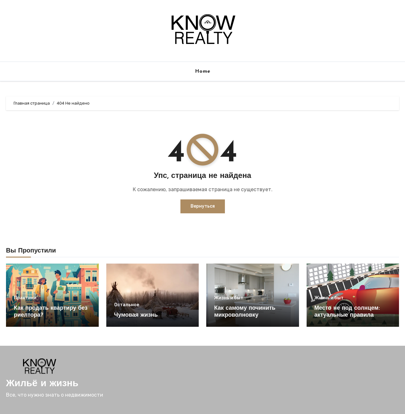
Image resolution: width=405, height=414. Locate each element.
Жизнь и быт (228, 298)
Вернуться (203, 206)
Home (202, 71)
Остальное (126, 305)
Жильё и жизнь (42, 384)
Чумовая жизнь (136, 315)
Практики (25, 298)
